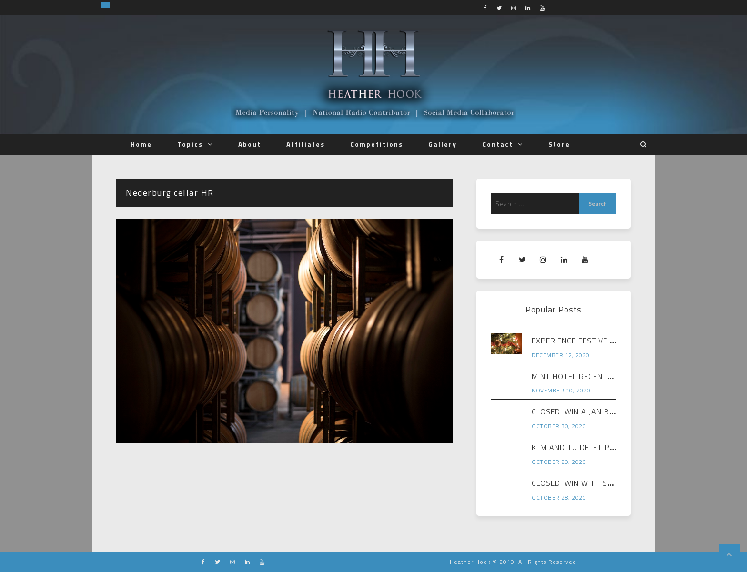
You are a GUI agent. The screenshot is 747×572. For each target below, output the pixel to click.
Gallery (442, 144)
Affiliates (305, 144)
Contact (497, 144)
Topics (190, 144)
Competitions (376, 144)
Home (141, 144)
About (249, 144)
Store (559, 144)
